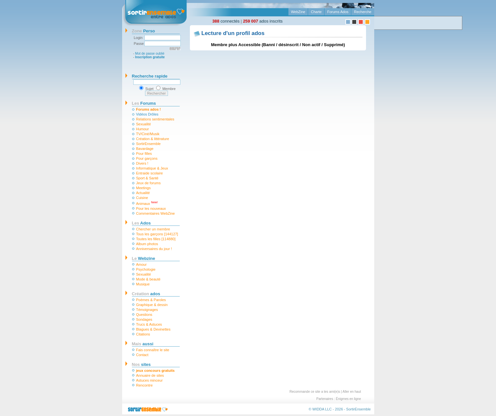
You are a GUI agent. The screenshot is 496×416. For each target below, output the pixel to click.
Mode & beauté (148, 279)
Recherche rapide (150, 76)
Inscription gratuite (150, 57)
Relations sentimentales (155, 119)
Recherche (362, 12)
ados (146, 293)
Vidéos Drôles (147, 114)
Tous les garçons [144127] (157, 234)
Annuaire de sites (150, 375)
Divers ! (142, 163)
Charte (316, 12)
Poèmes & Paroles (151, 300)
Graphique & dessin (152, 305)
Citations (143, 334)
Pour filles (144, 153)
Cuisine (142, 198)
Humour (142, 129)
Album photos (147, 244)
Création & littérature (152, 139)
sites (141, 364)
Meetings (143, 188)
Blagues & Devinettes (153, 329)
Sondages (144, 319)
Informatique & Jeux (152, 168)
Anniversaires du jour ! (154, 249)
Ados (141, 223)
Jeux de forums (148, 183)
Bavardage (145, 149)
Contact (142, 355)
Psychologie (146, 269)
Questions (144, 315)
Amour (141, 264)
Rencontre (144, 385)
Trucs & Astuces (149, 324)
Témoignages (147, 310)
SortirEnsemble (148, 144)
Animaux (147, 203)
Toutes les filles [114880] (155, 239)
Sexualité (143, 124)
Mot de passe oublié (150, 53)
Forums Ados (337, 12)
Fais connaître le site (153, 350)
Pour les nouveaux (151, 208)
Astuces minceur (149, 380)
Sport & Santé (147, 178)
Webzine (143, 258)
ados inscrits (263, 21)
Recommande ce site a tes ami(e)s (314, 391)
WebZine (298, 12)
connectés (226, 21)
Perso (143, 30)
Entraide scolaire (149, 173)
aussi (143, 343)
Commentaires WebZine (155, 213)
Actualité (143, 193)
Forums (144, 103)
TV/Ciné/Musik (148, 134)
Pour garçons (146, 158)
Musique (143, 284)
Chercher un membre (153, 229)
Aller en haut (351, 391)
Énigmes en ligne (348, 399)
